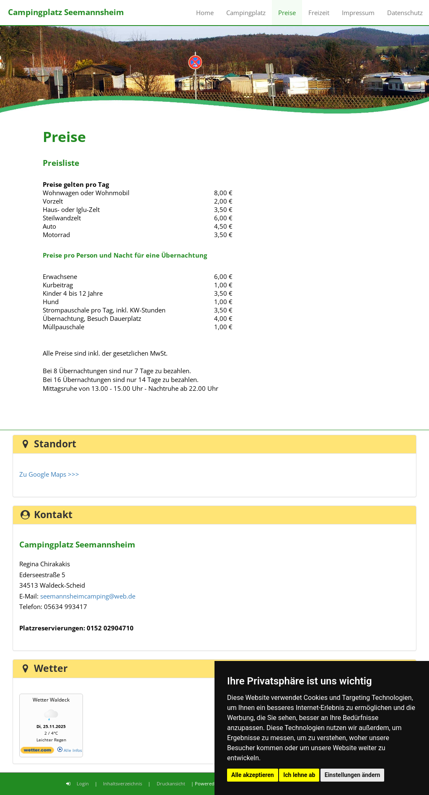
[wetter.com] (37, 752)
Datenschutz (405, 12)
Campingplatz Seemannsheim (66, 12)
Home (205, 12)
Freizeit (318, 12)
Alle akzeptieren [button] (252, 775)
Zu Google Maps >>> (49, 474)
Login (83, 783)
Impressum (358, 12)
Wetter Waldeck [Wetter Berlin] (51, 699)
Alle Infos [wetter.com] (69, 750)
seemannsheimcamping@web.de (87, 596)
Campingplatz (246, 12)
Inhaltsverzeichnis (122, 783)
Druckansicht (171, 783)
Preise (287, 12)
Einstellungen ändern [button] (352, 775)
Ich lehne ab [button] (299, 775)
